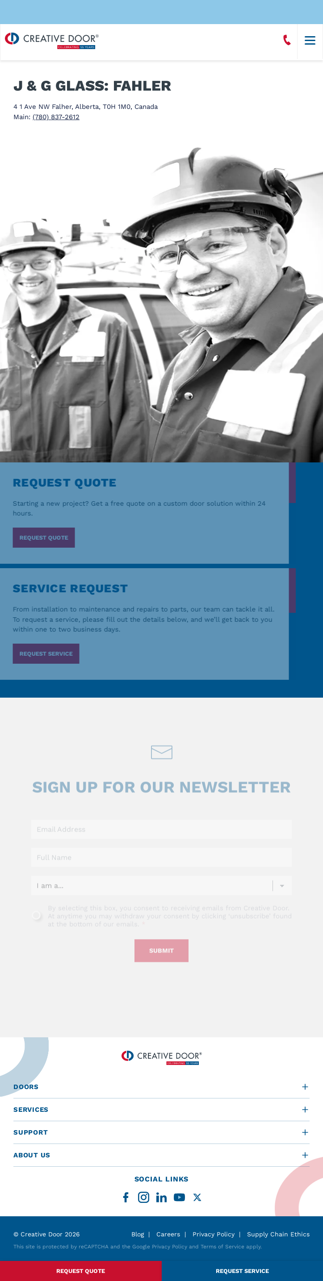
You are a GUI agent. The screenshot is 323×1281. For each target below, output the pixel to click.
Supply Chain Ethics (278, 1234)
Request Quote (80, 1271)
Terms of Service (222, 1247)
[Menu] (310, 41)
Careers (168, 1234)
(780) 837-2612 (56, 117)
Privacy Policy (214, 1234)
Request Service (242, 1271)
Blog (137, 1234)
